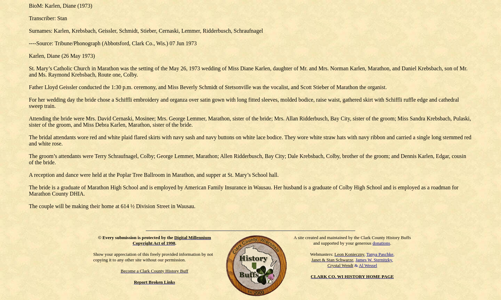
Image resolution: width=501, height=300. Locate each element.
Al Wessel (368, 265)
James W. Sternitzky (374, 259)
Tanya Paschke (379, 254)
